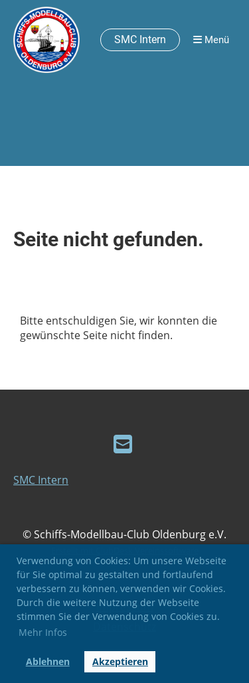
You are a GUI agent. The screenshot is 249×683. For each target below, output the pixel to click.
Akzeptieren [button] (120, 661)
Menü (211, 40)
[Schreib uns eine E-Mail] (123, 443)
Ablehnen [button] (48, 661)
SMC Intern (140, 39)
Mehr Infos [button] (43, 632)
